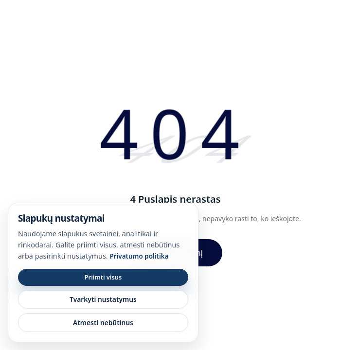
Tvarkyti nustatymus (103, 299)
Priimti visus (103, 277)
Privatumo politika (138, 256)
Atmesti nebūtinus (103, 322)
